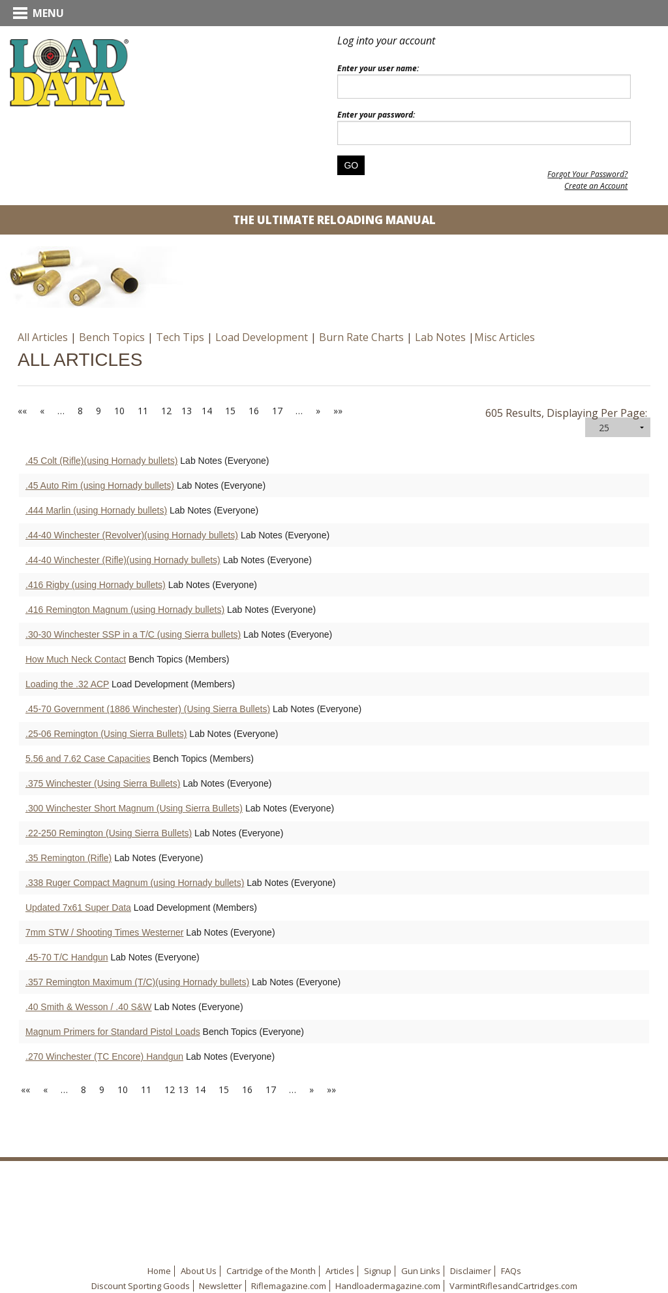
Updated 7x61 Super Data (78, 907)
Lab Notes (440, 337)
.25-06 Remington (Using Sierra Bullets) (106, 733)
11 (143, 410)
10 (119, 410)
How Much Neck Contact (75, 659)
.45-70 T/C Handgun (66, 957)
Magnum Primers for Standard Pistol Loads (112, 1031)
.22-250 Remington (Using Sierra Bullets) (108, 833)
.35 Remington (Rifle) (68, 858)
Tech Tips (180, 337)
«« (22, 410)
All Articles (43, 337)
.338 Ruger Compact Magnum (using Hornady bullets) (134, 882)
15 (230, 410)
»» (337, 410)
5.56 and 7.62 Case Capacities (87, 758)
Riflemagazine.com (288, 1286)
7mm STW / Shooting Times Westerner (104, 932)
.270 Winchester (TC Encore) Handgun (104, 1056)
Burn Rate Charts (361, 337)
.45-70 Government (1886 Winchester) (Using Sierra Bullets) (147, 709)
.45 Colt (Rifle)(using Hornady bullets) (101, 460)
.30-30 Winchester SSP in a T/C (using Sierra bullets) (133, 634)
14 (207, 410)
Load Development (261, 337)
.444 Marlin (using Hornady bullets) (96, 510)
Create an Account (596, 185)
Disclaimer (470, 1271)
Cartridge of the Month (271, 1271)
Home (159, 1271)
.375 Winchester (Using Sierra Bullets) (102, 783)
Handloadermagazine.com (387, 1286)
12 (166, 410)
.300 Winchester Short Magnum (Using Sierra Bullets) (134, 808)
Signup (377, 1271)
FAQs (511, 1271)
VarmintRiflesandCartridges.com (513, 1286)
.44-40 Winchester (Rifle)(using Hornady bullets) (122, 560)
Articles (340, 1271)
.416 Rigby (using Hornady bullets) (95, 585)
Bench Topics (112, 337)
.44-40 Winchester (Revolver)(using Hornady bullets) (131, 535)
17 (277, 410)
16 (254, 410)
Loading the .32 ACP (67, 684)
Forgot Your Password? (587, 174)
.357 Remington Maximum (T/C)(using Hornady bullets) (137, 982)
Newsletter (220, 1286)
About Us (199, 1271)
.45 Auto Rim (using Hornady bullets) (99, 485)
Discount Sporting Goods (140, 1286)
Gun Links (420, 1271)
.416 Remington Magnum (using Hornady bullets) (124, 609)
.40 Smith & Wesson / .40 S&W (88, 1007)
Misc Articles (504, 337)
